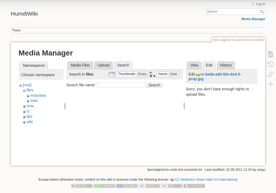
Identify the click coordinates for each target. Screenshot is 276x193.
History (226, 65)
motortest (38, 95)
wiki (30, 122)
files (30, 90)
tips (29, 116)
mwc (34, 100)
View (194, 65)
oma (30, 106)
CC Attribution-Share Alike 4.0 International (206, 175)
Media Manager (254, 19)
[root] (27, 85)
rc (28, 111)
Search (262, 11)
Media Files (80, 65)
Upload (104, 65)
